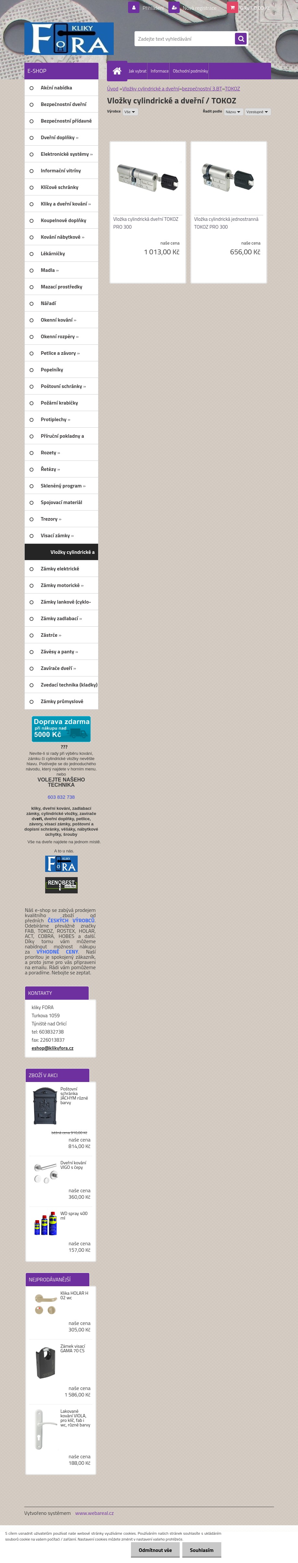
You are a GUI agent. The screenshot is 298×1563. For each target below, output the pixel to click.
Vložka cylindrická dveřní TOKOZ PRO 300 (145, 223)
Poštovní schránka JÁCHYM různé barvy (74, 1096)
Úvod (113, 88)
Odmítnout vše (154, 1550)
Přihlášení (153, 8)
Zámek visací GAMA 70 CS (72, 1348)
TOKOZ (232, 88)
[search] (241, 39)
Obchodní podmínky (190, 71)
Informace (160, 71)
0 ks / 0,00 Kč (255, 8)
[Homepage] (118, 71)
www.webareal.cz (94, 1513)
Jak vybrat (138, 71)
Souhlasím (201, 1550)
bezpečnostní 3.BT (202, 88)
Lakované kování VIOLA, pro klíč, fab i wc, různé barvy (75, 1418)
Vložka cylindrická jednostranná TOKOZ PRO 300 (226, 223)
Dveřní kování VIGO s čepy (73, 1164)
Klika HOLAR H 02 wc (74, 1295)
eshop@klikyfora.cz (53, 1048)
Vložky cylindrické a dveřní (150, 88)
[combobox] (234, 112)
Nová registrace (199, 8)
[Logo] (69, 38)
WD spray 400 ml (74, 1215)
